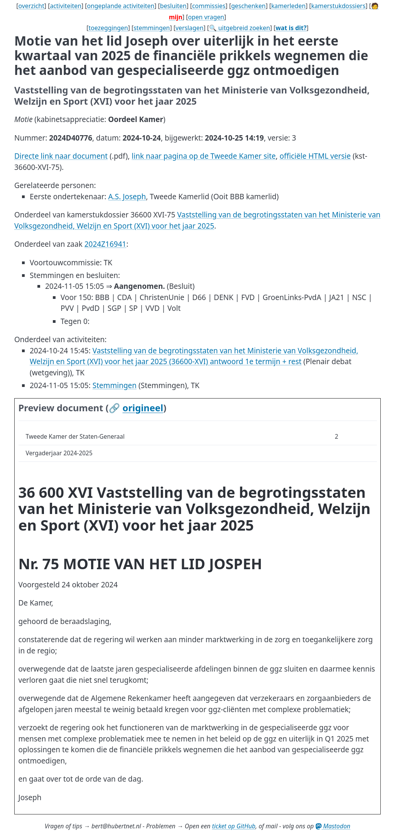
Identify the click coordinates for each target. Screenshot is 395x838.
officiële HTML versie (315, 156)
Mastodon (333, 826)
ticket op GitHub (234, 826)
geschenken (248, 6)
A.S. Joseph (127, 197)
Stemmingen (115, 385)
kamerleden (288, 6)
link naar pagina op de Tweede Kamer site (203, 156)
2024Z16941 (105, 244)
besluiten (173, 6)
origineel (143, 408)
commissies (209, 6)
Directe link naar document (61, 156)
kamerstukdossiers (338, 6)
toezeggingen (108, 28)
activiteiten (65, 6)
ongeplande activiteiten (120, 6)
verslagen (190, 28)
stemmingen (151, 28)
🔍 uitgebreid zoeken (239, 28)
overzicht (31, 6)
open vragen (206, 17)
